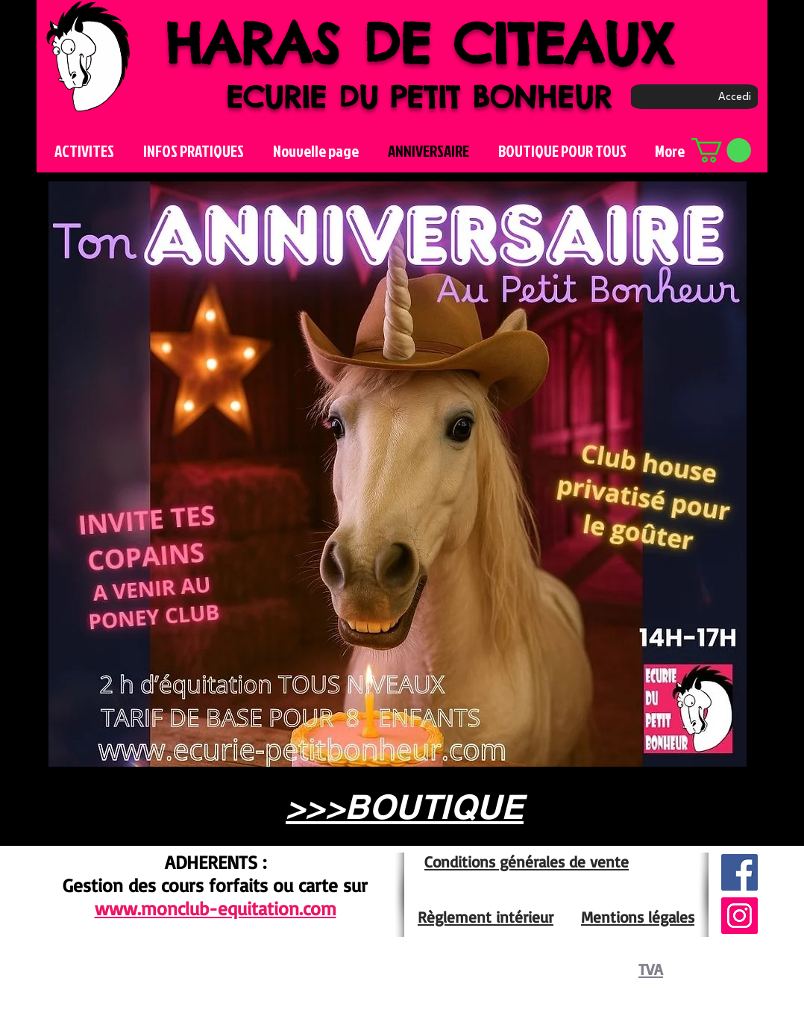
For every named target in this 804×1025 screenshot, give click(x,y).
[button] (721, 150)
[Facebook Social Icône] (739, 872)
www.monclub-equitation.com (215, 908)
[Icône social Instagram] (739, 915)
